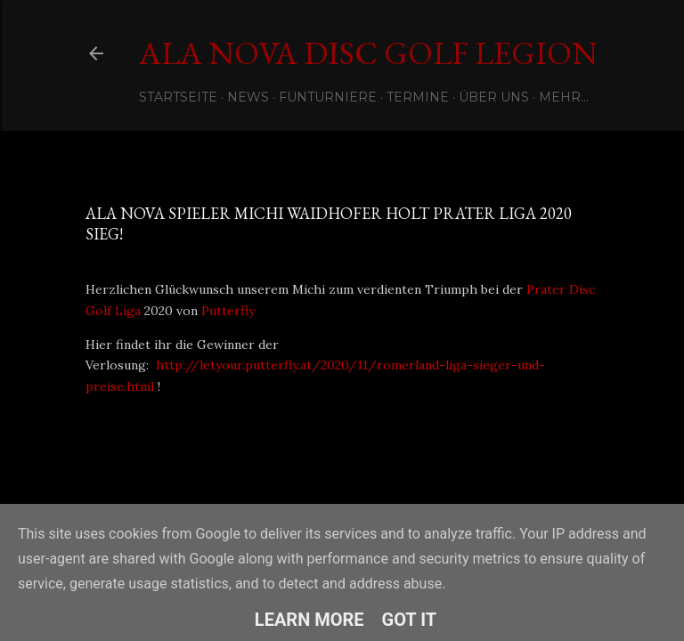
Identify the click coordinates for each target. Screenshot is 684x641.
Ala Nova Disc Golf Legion (368, 53)
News (248, 97)
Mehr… (564, 97)
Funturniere (328, 97)
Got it (409, 619)
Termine (418, 97)
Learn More (309, 619)
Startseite (178, 97)
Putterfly (229, 311)
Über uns (494, 97)
